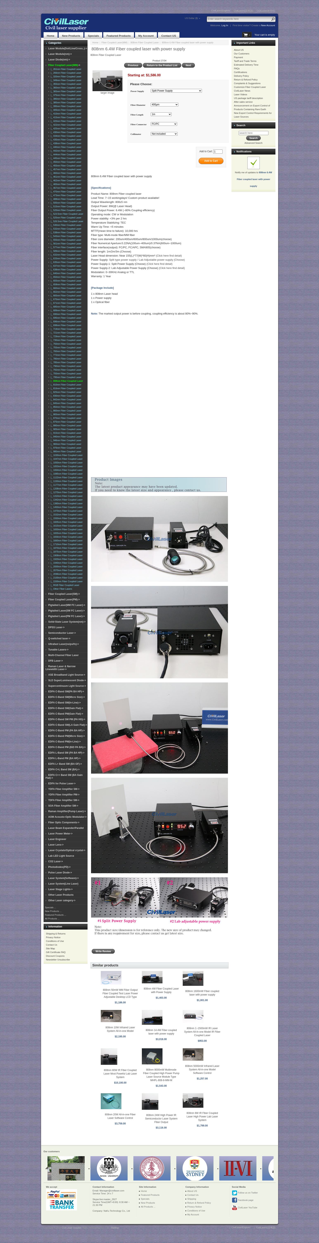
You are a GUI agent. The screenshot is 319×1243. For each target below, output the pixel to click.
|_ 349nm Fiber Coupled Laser (66, 80)
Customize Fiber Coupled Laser (250, 87)
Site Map (50, 948)
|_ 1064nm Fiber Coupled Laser (66, 470)
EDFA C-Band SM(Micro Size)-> (66, 697)
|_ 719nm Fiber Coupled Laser (66, 329)
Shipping (191, 1199)
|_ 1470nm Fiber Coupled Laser (66, 511)
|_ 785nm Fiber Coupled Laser (66, 362)
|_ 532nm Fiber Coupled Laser (66, 228)
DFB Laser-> (55, 660)
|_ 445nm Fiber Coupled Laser (66, 158)
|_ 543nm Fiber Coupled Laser (66, 236)
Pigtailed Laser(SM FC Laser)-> (66, 610)
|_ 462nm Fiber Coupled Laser (66, 180)
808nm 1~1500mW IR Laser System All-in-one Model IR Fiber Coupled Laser (202, 1032)
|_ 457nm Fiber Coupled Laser (66, 169)
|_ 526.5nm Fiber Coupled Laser (66, 221)
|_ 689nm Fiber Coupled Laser (66, 310)
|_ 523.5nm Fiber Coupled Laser (66, 214)
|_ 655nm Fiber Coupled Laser (66, 280)
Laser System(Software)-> (63, 878)
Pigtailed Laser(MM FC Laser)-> (66, 605)
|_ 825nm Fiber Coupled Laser (66, 392)
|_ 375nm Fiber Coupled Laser (66, 95)
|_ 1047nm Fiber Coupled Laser (66, 459)
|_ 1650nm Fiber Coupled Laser (66, 529)
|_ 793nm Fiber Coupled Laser (66, 373)
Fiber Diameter (137, 105)
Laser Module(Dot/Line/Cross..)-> (67, 48)
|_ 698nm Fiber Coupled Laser (66, 325)
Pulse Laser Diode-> (60, 872)
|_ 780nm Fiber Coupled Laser (66, 358)
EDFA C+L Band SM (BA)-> (64, 769)
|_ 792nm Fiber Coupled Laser (66, 370)
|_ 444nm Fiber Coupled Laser (66, 154)
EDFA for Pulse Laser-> (62, 783)
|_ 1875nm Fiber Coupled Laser (66, 551)
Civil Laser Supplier (71, 1228)
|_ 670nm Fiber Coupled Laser (66, 299)
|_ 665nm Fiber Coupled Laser (66, 295)
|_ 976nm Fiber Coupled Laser (66, 448)
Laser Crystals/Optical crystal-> (66, 850)
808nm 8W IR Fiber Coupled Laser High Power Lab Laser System (202, 1117)
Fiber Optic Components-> (63, 822)
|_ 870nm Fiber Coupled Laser (66, 418)
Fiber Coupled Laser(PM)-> (64, 599)
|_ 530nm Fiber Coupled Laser (66, 225)
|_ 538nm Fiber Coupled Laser (66, 232)
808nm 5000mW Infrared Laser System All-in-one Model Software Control (202, 1070)
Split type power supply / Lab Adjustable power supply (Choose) (147, 259)
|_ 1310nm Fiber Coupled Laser (66, 496)
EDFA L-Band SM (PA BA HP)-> (66, 752)
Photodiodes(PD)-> (59, 867)
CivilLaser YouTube (244, 1207)
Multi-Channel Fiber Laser (63, 655)
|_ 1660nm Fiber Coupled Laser (66, 540)
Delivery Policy (241, 76)
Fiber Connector (138, 124)
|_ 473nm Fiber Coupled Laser (66, 195)
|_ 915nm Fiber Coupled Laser (66, 433)
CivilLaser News (242, 91)
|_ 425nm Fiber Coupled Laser (66, 128)
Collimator (135, 134)
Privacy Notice (53, 937)
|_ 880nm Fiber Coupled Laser (66, 425)
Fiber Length (136, 114)
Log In (225, 25)
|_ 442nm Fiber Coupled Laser (66, 151)
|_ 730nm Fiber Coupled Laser (66, 340)
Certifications (240, 72)
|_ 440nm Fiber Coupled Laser (66, 147)
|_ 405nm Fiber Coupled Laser (66, 110)
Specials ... (50, 907)
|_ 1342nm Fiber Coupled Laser (66, 499)
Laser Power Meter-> (60, 833)
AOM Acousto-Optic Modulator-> (67, 816)
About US (239, 50)
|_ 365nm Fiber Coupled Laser (66, 91)
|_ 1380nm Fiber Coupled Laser (66, 503)
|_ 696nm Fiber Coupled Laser (66, 321)
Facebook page (243, 1200)
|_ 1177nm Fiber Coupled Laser (66, 485)
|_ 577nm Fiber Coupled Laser (66, 247)
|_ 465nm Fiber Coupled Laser (66, 184)
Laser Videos (240, 94)
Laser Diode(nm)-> (59, 59)
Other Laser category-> (62, 900)
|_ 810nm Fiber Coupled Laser (66, 384)
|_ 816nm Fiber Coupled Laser (66, 388)
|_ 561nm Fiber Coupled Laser (66, 243)
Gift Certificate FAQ (56, 952)
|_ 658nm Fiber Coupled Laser (66, 284)
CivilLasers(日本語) (243, 10)
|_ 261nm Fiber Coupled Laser (66, 69)
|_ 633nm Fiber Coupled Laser (66, 258)
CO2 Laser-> (55, 861)
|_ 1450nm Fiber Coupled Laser (66, 507)
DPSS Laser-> (56, 627)
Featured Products (119, 35)
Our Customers (241, 53)
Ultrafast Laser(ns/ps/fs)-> (63, 644)
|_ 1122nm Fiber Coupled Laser (66, 477)
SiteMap (115, 1228)
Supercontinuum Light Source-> (67, 686)
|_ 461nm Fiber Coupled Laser (66, 177)
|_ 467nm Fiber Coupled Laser (66, 188)
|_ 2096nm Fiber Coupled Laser (66, 574)
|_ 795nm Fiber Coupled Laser (66, 377)
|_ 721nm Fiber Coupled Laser (66, 332)
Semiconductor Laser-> (62, 633)
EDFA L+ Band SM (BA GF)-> (65, 763)
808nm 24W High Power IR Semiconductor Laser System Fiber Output (161, 1119)
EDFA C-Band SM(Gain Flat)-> (65, 708)
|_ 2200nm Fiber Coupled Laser (66, 581)
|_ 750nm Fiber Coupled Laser (66, 344)
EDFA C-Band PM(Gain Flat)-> (65, 713)
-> (64, 65)
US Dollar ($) (191, 18)
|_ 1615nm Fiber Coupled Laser (66, 525)
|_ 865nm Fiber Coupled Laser (66, 414)
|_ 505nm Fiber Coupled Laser (66, 202)
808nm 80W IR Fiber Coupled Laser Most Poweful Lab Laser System (120, 1074)
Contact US (168, 35)
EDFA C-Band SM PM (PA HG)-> (66, 719)
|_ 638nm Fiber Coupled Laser (66, 269)
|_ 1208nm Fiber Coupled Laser (66, 488)
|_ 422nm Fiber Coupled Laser (66, 125)
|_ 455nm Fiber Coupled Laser (66, 165)
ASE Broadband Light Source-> (66, 674)
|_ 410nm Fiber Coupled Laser (66, 113)
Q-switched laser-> (59, 638)
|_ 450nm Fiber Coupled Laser (66, 162)
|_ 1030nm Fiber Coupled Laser (66, 455)
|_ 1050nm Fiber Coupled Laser (66, 462)
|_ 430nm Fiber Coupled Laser (66, 132)
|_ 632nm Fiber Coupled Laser (66, 254)
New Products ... (53, 911)
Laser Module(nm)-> (60, 54)
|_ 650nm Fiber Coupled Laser (66, 277)
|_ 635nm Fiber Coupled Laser (66, 262)
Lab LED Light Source (61, 855)
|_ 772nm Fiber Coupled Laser (66, 355)
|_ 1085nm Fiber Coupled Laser (66, 473)
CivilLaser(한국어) (266, 10)
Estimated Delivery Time (246, 65)
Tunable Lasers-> (58, 649)
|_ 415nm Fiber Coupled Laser (66, 117)
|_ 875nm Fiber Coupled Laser (66, 422)
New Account (268, 25)
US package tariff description (248, 98)
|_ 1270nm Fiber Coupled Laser (66, 492)
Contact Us (51, 945)
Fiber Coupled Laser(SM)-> (64, 594)
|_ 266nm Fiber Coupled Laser (66, 73)
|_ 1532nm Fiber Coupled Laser (66, 514)
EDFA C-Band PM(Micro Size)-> (66, 736)
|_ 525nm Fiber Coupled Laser (66, 217)
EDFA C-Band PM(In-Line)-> (64, 741)
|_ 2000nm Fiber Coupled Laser (66, 566)
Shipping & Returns (56, 933)
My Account (146, 35)
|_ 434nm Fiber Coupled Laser (66, 136)
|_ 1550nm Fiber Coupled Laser (66, 518)
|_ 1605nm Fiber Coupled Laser (66, 522)
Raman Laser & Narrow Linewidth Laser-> (61, 668)
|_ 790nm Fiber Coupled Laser (66, 366)
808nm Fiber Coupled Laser (144, 42)
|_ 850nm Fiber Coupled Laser (66, 407)
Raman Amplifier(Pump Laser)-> (67, 811)
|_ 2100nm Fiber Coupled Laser (66, 577)
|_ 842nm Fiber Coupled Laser (66, 399)
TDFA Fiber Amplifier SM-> (63, 800)
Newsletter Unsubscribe (58, 959)
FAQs (237, 68)
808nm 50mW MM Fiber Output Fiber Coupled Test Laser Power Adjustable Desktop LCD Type (120, 993)
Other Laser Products (61, 894)
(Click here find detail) (169, 255)
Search (240, 125)
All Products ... (52, 918)
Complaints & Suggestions (247, 83)
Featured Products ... (55, 915)
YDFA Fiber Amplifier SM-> (63, 789)
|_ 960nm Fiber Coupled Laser (66, 444)
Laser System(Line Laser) (63, 883)
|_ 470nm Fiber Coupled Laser (66, 191)
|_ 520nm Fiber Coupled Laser (66, 210)
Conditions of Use (55, 941)
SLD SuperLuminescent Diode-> (67, 680)
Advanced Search (253, 143)
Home (51, 35)
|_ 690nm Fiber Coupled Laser (66, 314)
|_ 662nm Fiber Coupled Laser (66, 292)
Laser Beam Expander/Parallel (66, 828)
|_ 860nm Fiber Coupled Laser (66, 410)
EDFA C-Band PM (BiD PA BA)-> (67, 747)
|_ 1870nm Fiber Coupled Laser (66, 548)
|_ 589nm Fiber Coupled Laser (66, 251)
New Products (71, 35)
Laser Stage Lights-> (60, 889)
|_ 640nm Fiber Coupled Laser (66, 273)
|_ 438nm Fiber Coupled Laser (66, 143)
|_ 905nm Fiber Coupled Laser (66, 429)
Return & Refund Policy (245, 79)
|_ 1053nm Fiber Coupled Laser (66, 466)
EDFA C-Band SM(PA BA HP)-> (66, 691)
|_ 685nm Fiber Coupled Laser (66, 306)
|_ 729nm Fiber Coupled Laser (66, 336)
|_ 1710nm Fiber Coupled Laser (66, 544)
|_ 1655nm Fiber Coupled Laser (66, 533)
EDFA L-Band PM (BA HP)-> (64, 758)
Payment (238, 57)
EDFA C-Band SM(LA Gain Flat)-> (67, 724)
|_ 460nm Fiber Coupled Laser (66, 173)
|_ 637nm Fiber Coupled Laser (66, 266)
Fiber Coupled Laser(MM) (114, 42)
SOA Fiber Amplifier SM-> (63, 805)
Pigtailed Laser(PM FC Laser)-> (66, 616)
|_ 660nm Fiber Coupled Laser (66, 288)
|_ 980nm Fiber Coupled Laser (66, 451)
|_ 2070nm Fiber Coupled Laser (66, 570)
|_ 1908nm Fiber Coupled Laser (66, 555)
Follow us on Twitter (245, 1193)
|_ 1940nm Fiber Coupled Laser (66, 563)
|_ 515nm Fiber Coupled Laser (66, 206)
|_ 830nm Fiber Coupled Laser (66, 396)
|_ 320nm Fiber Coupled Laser (66, 76)
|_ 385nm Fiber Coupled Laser (66, 102)
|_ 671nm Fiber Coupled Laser (66, 303)
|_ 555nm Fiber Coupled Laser (66, 240)
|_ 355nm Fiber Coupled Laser (66, 84)
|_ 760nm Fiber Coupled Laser (66, 351)
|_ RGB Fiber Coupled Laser (64, 585)
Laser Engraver (57, 839)
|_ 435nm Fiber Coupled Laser (66, 139)
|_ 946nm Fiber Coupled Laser (66, 440)
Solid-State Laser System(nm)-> (67, 621)
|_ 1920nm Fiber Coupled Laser (66, 559)
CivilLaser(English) (220, 10)
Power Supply (137, 91)
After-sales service (243, 102)
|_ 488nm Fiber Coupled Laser (66, 199)
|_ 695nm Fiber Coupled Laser (66, 318)
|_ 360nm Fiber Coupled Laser (66, 87)
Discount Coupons (55, 956)
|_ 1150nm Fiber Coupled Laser (66, 481)
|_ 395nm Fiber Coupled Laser (66, 106)
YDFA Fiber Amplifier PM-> (63, 794)
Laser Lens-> (56, 844)
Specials (93, 35)
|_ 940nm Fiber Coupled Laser (66, 436)
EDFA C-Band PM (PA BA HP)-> (66, 730)
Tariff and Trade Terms (245, 61)
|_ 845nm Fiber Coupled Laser (66, 403)
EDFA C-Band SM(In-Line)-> (64, 702)
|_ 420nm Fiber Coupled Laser (66, 121)
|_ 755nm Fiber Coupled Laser (66, 347)
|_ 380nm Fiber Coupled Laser (66, 99)
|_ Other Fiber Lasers (61, 589)
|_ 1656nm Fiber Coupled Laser (66, 537)
